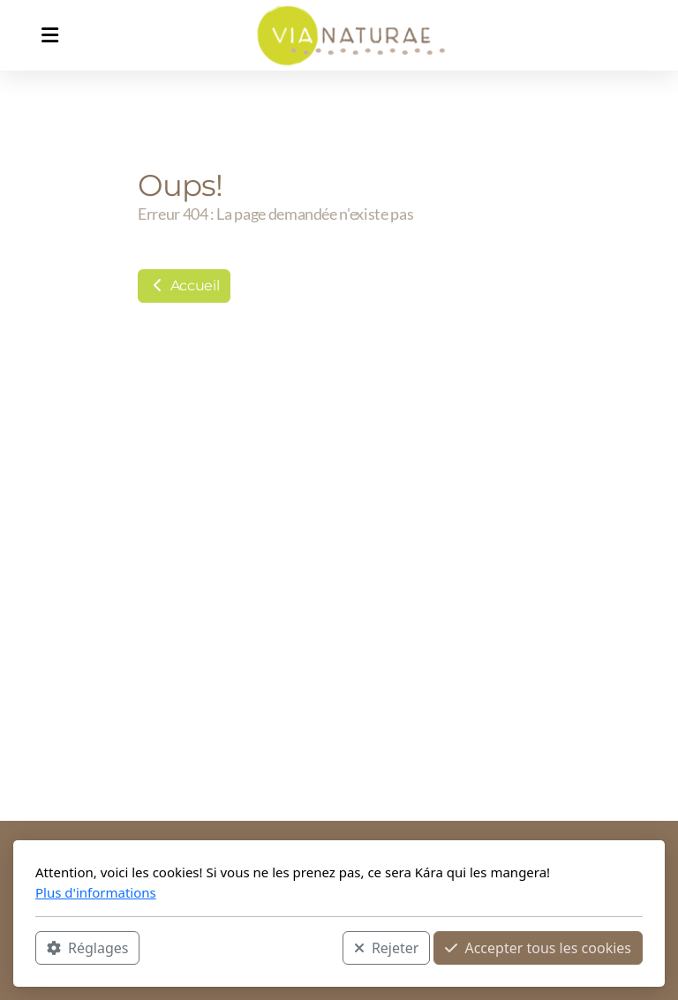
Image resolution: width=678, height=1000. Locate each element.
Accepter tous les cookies (538, 948)
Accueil (184, 285)
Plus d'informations (95, 892)
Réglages (87, 948)
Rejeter (386, 948)
